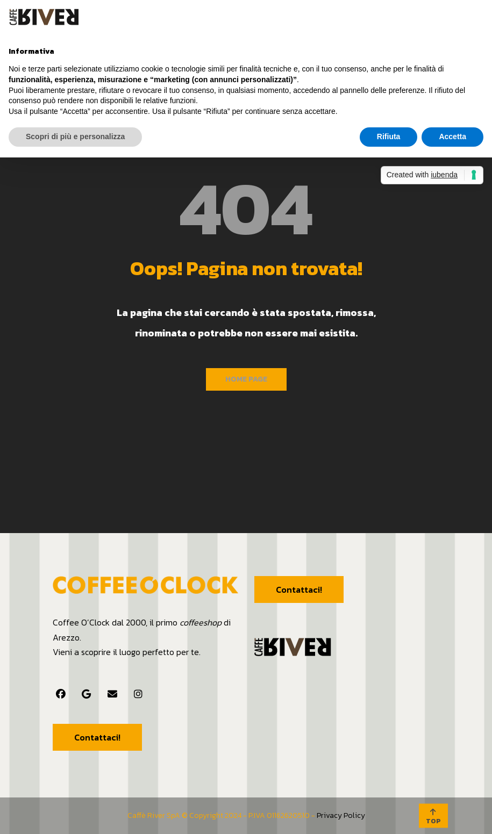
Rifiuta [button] (389, 136)
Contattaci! (97, 737)
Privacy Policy (341, 815)
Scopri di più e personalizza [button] (75, 136)
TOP (433, 817)
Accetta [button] (452, 136)
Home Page (246, 379)
